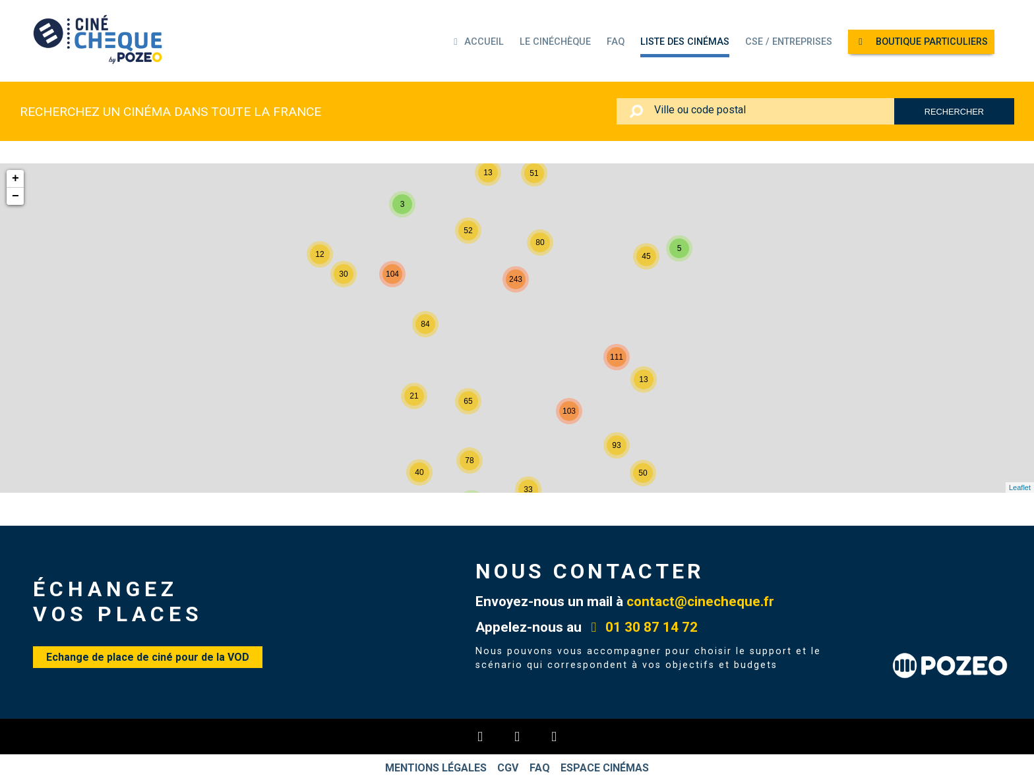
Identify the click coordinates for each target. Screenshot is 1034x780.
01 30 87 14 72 (641, 627)
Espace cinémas (608, 767)
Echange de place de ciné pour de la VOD (147, 657)
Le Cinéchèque (555, 41)
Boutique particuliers (921, 41)
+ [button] (15, 178)
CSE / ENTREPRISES (788, 41)
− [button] (15, 196)
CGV (507, 767)
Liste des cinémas (684, 41)
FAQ (615, 41)
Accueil (477, 41)
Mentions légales (432, 767)
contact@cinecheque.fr (700, 601)
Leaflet (1020, 487)
